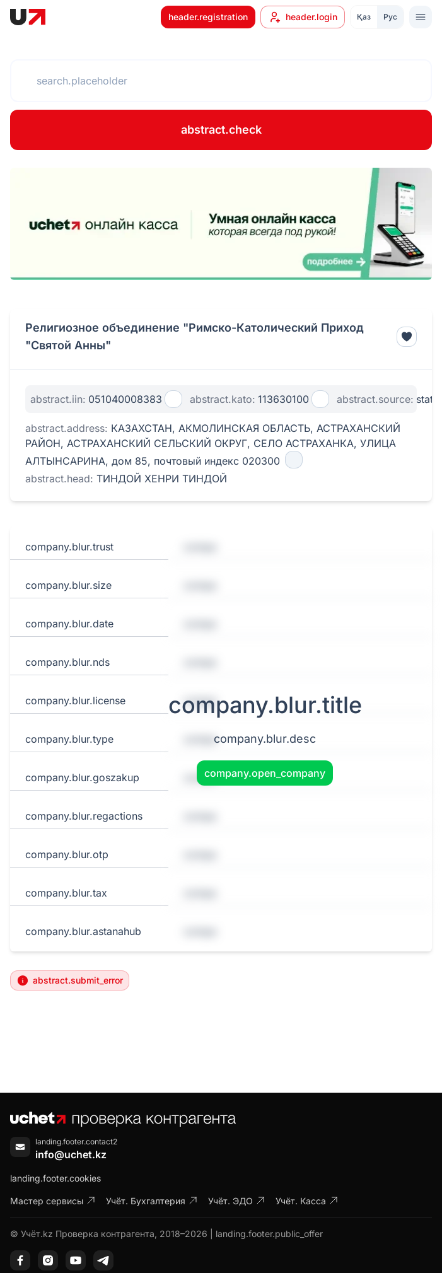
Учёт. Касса (307, 1200)
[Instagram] (48, 1260)
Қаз (364, 16)
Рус (390, 16)
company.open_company (264, 773)
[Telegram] (103, 1260)
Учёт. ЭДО (236, 1200)
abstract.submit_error (69, 980)
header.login (302, 17)
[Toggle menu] (420, 17)
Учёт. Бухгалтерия (152, 1200)
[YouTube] (76, 1260)
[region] (221, 224)
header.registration (208, 16)
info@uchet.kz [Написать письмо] (71, 1154)
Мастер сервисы (53, 1200)
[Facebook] (20, 1260)
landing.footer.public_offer (269, 1233)
